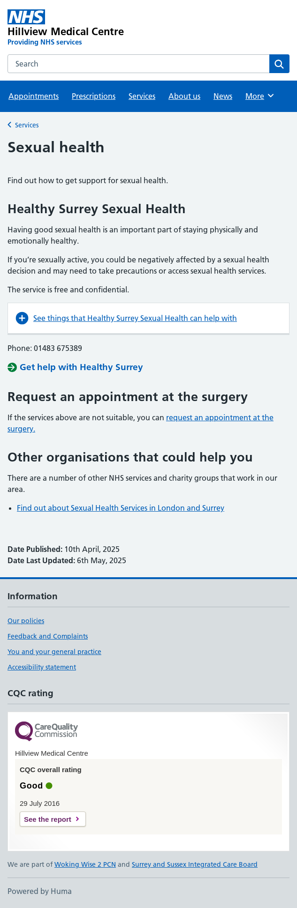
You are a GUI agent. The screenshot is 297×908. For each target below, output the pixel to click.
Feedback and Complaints (48, 636)
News (222, 96)
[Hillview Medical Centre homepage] (92, 28)
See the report (47, 819)
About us (184, 96)
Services (142, 96)
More (260, 95)
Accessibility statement (42, 667)
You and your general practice (54, 652)
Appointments (33, 96)
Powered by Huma (40, 891)
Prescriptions (93, 96)
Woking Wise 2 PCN (85, 864)
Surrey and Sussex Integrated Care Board (195, 864)
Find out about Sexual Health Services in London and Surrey (120, 508)
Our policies (26, 621)
